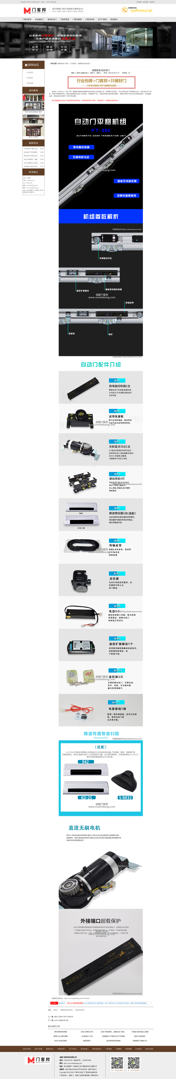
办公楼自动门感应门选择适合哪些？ (31, 148)
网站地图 (145, 2)
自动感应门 (39, 19)
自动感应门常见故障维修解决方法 (31, 152)
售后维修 (128, 1049)
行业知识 (30, 78)
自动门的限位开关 (87, 1032)
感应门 (71, 1075)
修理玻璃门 (87, 1041)
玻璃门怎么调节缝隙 (61, 1036)
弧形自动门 (52, 19)
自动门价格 (38, 1049)
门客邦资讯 (64, 19)
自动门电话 (149, 1049)
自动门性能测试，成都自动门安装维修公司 (31, 159)
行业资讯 (30, 72)
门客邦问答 (89, 19)
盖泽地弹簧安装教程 (113, 1041)
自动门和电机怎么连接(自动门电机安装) (31, 163)
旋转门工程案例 (33, 137)
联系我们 (114, 19)
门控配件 (118, 1049)
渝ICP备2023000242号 (72, 1069)
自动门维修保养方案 (61, 1020)
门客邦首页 (26, 19)
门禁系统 (108, 1049)
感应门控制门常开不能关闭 (63, 1017)
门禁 (91, 1075)
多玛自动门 (85, 1049)
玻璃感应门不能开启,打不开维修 (113, 1036)
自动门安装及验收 (60, 1041)
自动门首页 (27, 1049)
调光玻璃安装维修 (60, 1032)
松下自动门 (73, 1049)
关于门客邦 (102, 19)
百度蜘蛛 (139, 2)
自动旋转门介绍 (87, 1036)
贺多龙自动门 (80, 1010)
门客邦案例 (77, 19)
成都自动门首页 (62, 63)
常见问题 (30, 83)
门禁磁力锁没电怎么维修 (139, 1032)
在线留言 (152, 2)
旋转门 (77, 1075)
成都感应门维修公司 (140, 1041)
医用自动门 (61, 1049)
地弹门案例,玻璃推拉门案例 (33, 112)
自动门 (67, 91)
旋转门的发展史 (139, 1036)
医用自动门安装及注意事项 (31, 156)
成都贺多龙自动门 (66, 1010)
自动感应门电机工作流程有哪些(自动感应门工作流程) (31, 166)
